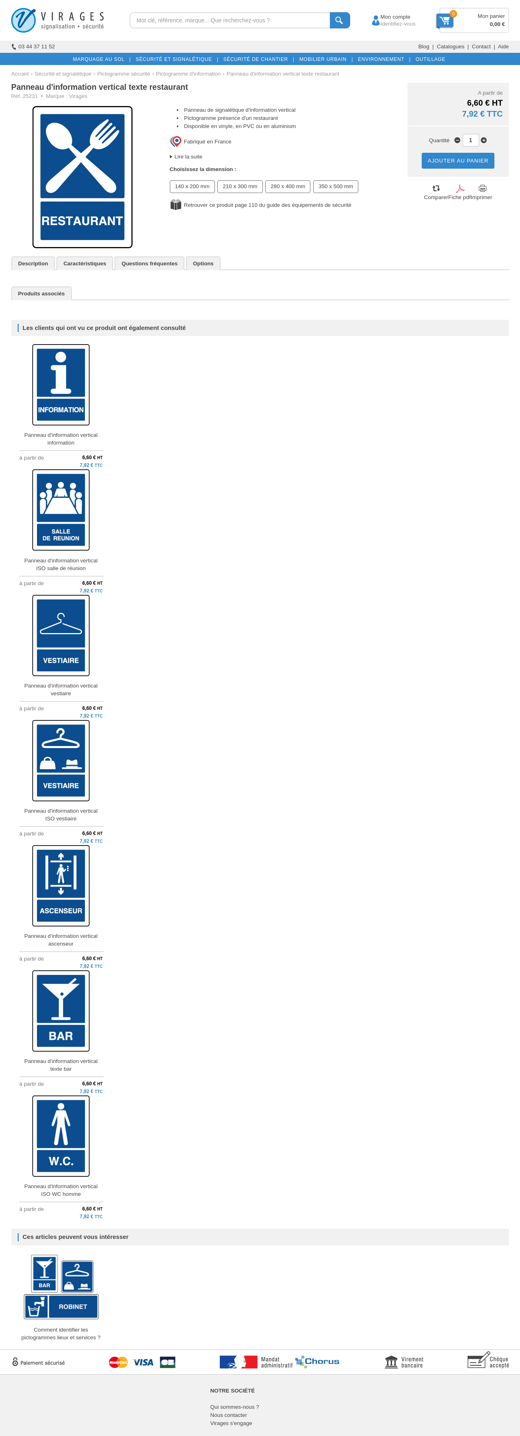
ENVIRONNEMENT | (383, 59)
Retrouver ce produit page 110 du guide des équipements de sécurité (267, 205)
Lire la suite (189, 157)
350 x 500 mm (335, 186)
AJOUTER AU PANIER (458, 161)
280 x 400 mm (288, 186)
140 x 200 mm (192, 186)
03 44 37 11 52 (33, 46)
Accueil (20, 74)
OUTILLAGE (429, 59)
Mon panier (491, 16)
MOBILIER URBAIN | (324, 59)
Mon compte (387, 17)
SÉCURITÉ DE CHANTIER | (257, 59)
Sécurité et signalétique (63, 74)
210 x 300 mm (240, 186)
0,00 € (497, 24)
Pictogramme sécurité (124, 74)
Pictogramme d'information (188, 74)
